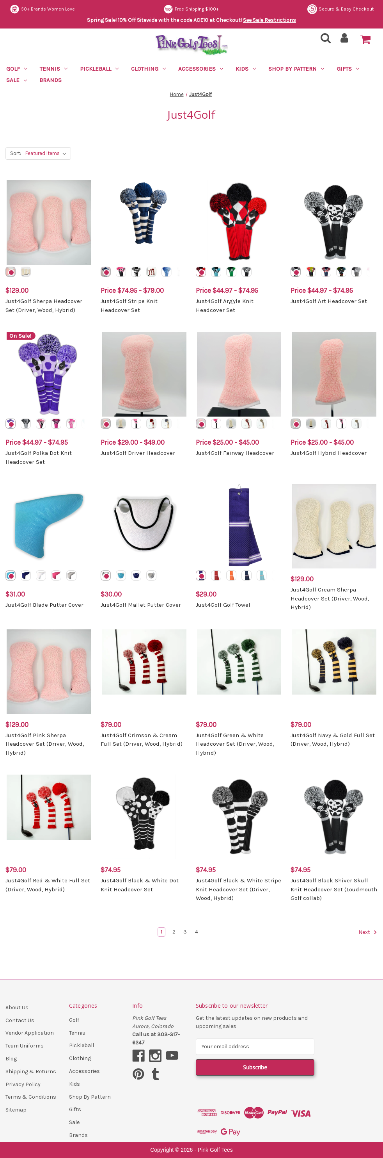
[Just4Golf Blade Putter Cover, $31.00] (49, 526)
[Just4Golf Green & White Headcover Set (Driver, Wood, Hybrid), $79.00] (239, 671)
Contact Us (19, 1020)
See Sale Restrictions (269, 20)
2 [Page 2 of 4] (174, 931)
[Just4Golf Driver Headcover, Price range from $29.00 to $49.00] (144, 374)
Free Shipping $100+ (346, 9)
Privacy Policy (23, 1084)
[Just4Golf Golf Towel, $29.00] (239, 526)
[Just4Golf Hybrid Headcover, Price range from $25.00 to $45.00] (334, 374)
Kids (246, 68)
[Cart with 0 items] (365, 40)
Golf (16, 68)
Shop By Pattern (296, 68)
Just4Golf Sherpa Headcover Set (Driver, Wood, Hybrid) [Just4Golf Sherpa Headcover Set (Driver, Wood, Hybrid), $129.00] (43, 306)
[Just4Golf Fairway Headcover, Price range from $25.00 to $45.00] (239, 374)
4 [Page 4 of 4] (196, 931)
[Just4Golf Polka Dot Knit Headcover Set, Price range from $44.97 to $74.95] (49, 374)
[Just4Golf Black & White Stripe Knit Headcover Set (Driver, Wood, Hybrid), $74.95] (239, 817)
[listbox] (47, 153)
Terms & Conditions (30, 1097)
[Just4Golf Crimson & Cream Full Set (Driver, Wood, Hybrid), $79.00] (144, 671)
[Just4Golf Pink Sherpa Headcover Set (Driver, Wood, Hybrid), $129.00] (49, 671)
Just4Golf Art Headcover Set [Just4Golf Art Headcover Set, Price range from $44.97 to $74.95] (329, 301)
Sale (16, 80)
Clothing (148, 68)
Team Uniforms (24, 1045)
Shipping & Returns (30, 1071)
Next (367, 932)
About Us (16, 1007)
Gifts (348, 68)
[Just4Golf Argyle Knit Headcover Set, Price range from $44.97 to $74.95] (239, 222)
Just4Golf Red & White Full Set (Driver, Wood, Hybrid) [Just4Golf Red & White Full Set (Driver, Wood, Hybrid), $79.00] (47, 885)
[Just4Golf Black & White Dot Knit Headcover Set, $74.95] (144, 817)
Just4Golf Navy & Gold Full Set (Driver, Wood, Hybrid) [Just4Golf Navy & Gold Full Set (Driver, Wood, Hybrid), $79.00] (333, 740)
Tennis (53, 68)
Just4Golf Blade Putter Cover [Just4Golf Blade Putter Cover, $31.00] (44, 604)
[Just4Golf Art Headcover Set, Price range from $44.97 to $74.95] (334, 222)
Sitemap (16, 1109)
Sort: (15, 153)
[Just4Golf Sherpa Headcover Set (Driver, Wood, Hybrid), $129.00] (49, 222)
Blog (11, 1058)
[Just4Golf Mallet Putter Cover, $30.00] (144, 526)
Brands (50, 80)
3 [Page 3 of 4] (185, 931)
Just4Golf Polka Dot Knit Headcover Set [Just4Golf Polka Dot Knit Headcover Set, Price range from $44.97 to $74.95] (38, 457)
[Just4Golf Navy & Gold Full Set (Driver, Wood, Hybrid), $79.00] (334, 671)
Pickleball (99, 68)
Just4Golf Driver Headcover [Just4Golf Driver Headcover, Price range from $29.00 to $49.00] (138, 452)
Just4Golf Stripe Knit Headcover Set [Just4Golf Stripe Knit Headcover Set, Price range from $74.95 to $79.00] (129, 306)
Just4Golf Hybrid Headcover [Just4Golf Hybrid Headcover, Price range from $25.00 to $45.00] (329, 452)
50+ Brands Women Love (197, 9)
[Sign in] (344, 40)
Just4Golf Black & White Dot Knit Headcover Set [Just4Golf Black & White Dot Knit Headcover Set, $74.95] (140, 885)
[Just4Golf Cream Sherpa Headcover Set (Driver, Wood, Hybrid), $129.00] (334, 526)
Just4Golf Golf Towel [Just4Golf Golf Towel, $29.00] (223, 604)
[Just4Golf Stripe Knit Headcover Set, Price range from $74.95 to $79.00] (144, 222)
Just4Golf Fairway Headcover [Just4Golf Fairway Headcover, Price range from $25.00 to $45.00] (235, 452)
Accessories (200, 68)
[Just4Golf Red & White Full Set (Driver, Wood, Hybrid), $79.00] (49, 817)
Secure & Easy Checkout (43, 9)
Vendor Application (29, 1033)
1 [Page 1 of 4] (161, 931)
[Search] (323, 40)
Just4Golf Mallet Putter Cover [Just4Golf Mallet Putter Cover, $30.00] (141, 604)
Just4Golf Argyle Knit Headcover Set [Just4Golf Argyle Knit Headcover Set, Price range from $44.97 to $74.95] (225, 306)
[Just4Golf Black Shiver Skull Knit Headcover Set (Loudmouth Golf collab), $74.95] (334, 817)
